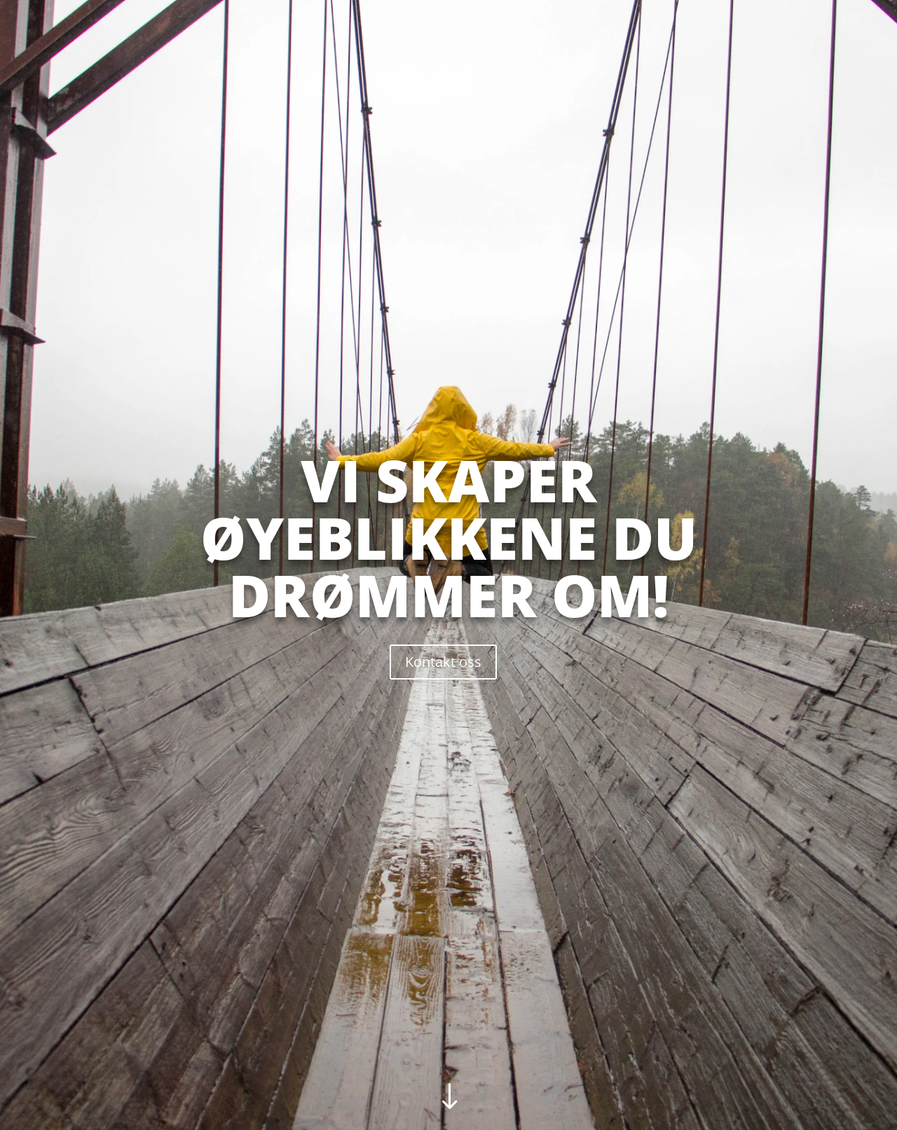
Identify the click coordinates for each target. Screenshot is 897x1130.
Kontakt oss (443, 661)
